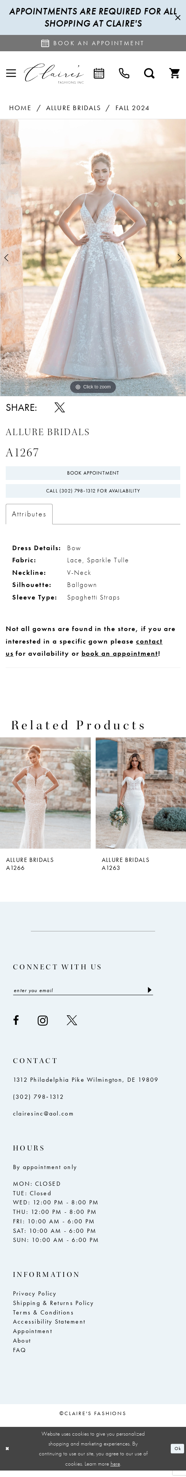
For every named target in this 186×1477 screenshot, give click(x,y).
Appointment (32, 1338)
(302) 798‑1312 (38, 1104)
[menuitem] (11, 73)
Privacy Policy (35, 1301)
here (115, 1470)
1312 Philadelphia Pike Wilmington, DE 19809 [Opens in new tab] (86, 1087)
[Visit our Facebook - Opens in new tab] (16, 1027)
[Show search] (149, 74)
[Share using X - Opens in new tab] (60, 407)
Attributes (29, 519)
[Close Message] (177, 17)
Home (20, 107)
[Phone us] (124, 74)
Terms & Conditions (43, 1319)
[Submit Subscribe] (148, 996)
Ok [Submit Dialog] (177, 1455)
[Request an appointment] (93, 43)
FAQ (20, 1357)
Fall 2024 (132, 107)
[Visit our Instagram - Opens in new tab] (43, 1027)
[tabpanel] (93, 257)
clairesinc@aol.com (43, 1120)
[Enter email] (83, 996)
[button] (11, 73)
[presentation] (45, 798)
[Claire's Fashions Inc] (53, 73)
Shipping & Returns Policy (53, 1310)
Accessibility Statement (49, 1329)
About (22, 1347)
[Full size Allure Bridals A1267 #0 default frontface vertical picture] (93, 257)
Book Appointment (93, 474)
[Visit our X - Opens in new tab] (72, 1027)
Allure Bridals (73, 107)
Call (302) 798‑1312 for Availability (93, 495)
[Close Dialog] (8, 1455)
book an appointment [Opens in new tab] (120, 659)
